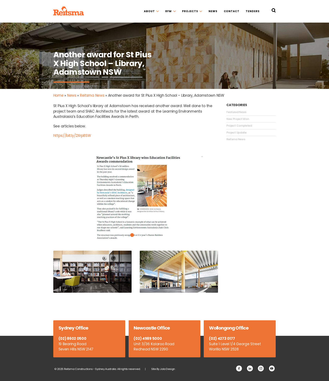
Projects (190, 11)
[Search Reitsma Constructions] (274, 11)
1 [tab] (132, 235)
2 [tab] (139, 235)
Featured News (236, 112)
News (213, 11)
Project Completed (239, 125)
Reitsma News (92, 95)
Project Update (236, 132)
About (149, 11)
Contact (231, 11)
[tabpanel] (135, 198)
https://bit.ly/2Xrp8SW (72, 135)
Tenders (252, 11)
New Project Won (237, 119)
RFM (168, 11)
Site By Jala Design (163, 369)
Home (58, 95)
